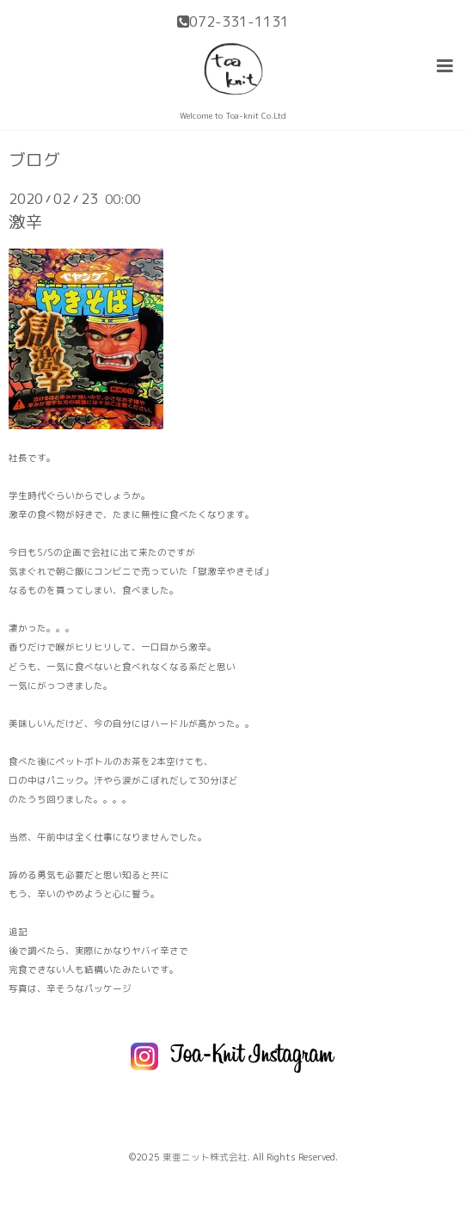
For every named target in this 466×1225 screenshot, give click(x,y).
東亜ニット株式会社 (205, 1157)
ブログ (34, 160)
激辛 (26, 221)
